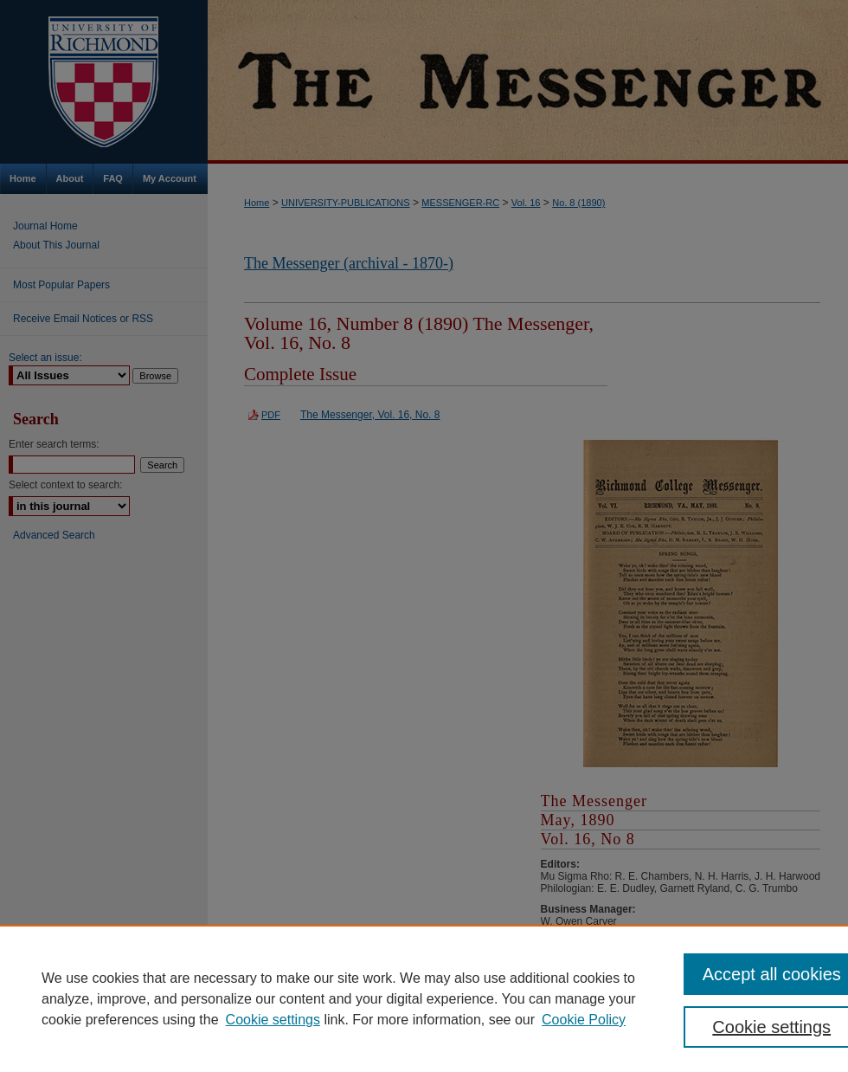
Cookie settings (273, 1019)
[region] (424, 998)
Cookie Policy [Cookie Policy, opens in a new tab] (584, 1019)
